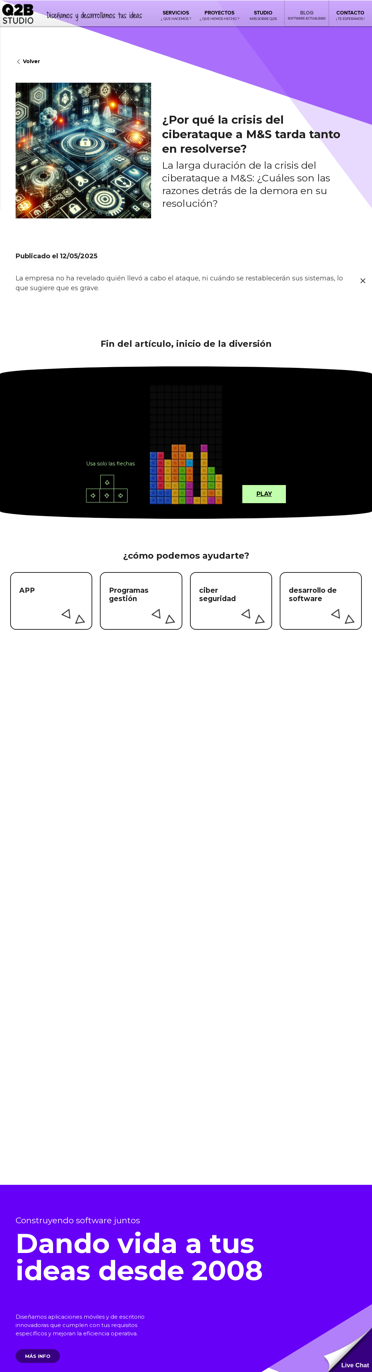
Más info (38, 1356)
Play (264, 493)
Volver (28, 62)
